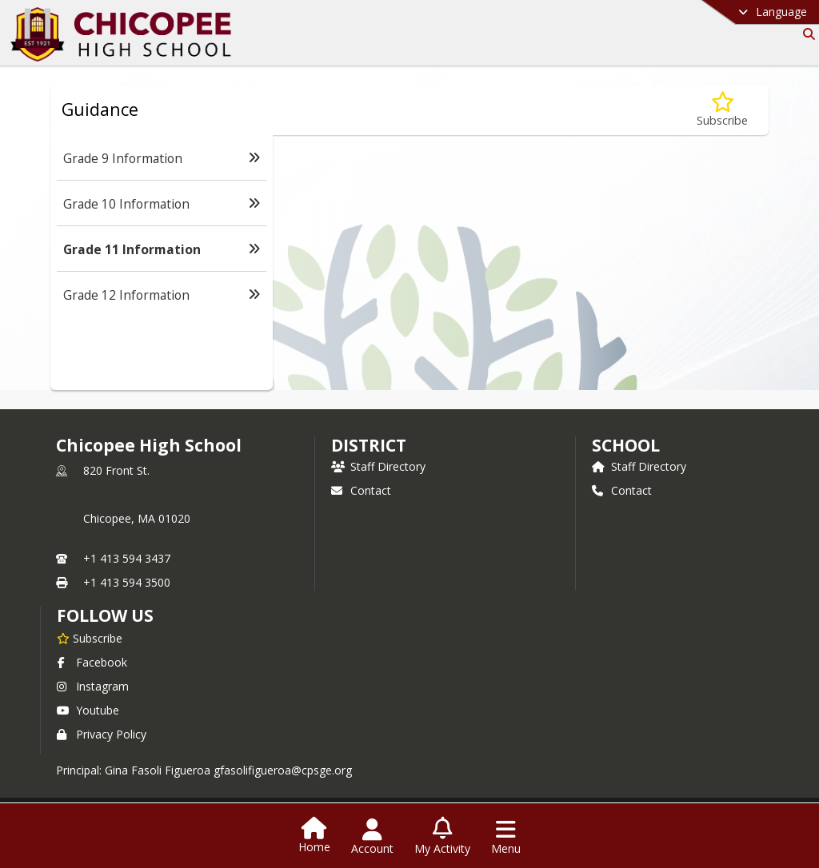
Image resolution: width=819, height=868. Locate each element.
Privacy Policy (101, 734)
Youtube (88, 710)
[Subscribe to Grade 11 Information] (722, 110)
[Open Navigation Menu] (506, 837)
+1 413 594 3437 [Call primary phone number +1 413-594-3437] (126, 558)
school (626, 445)
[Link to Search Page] (806, 34)
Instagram (93, 686)
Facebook (92, 662)
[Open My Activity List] (442, 837)
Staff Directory (378, 466)
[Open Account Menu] (372, 837)
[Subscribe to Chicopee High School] (89, 638)
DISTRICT (368, 445)
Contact (361, 490)
